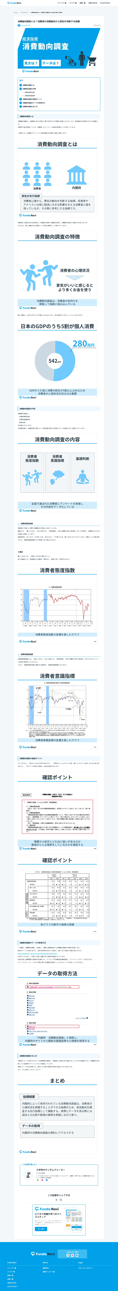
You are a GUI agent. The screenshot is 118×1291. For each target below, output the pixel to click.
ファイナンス (25, 25)
